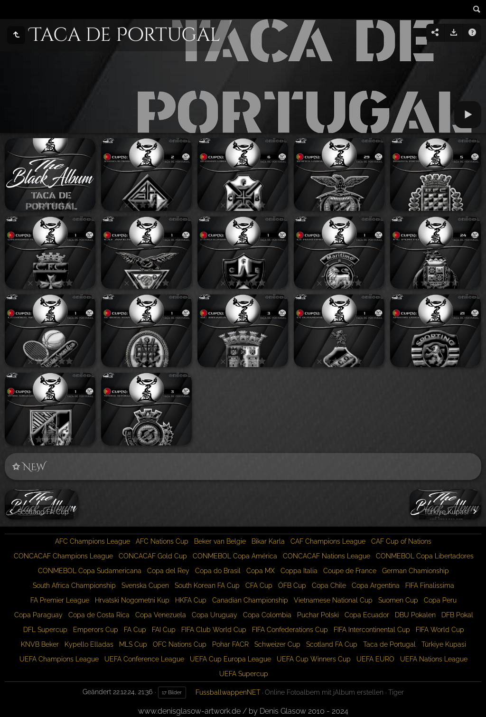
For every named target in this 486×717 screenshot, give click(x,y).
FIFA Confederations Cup (290, 629)
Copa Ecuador (367, 615)
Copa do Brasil (218, 571)
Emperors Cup (95, 629)
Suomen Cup (398, 600)
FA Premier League (59, 600)
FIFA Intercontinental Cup (372, 629)
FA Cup (135, 629)
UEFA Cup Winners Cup (314, 659)
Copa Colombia (267, 615)
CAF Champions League (327, 541)
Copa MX (260, 571)
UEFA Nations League (433, 659)
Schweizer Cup (277, 644)
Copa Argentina (376, 585)
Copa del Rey (168, 571)
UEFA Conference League (144, 659)
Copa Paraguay (38, 615)
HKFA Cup (190, 600)
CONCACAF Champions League (63, 556)
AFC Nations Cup (162, 541)
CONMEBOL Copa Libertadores (425, 556)
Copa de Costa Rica (99, 615)
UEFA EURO (375, 659)
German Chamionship (415, 571)
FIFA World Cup (440, 629)
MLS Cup (133, 644)
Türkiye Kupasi (443, 644)
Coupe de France (349, 571)
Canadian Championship (250, 600)
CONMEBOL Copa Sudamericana (89, 571)
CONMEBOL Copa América (235, 556)
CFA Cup (258, 585)
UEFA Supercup (243, 674)
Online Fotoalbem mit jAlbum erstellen (324, 692)
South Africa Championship (74, 585)
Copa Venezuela (160, 615)
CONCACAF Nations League (326, 556)
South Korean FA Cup (207, 585)
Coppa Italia (299, 571)
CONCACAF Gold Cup (153, 556)
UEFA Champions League (59, 659)
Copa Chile (329, 585)
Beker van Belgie (220, 541)
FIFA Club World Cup (213, 629)
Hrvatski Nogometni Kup (132, 600)
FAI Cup (164, 629)
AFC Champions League (92, 541)
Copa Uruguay (214, 615)
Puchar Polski (318, 615)
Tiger (396, 692)
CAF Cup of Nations (401, 541)
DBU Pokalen (415, 615)
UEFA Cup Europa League (230, 659)
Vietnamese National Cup (333, 600)
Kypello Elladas (89, 644)
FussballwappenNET (228, 692)
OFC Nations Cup (179, 644)
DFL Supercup (45, 629)
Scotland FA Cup (331, 644)
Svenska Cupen (145, 585)
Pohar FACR (230, 644)
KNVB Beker (40, 644)
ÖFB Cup (292, 585)
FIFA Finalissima (429, 585)
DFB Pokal (457, 615)
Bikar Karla (268, 541)
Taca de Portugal (389, 644)
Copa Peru (440, 600)
